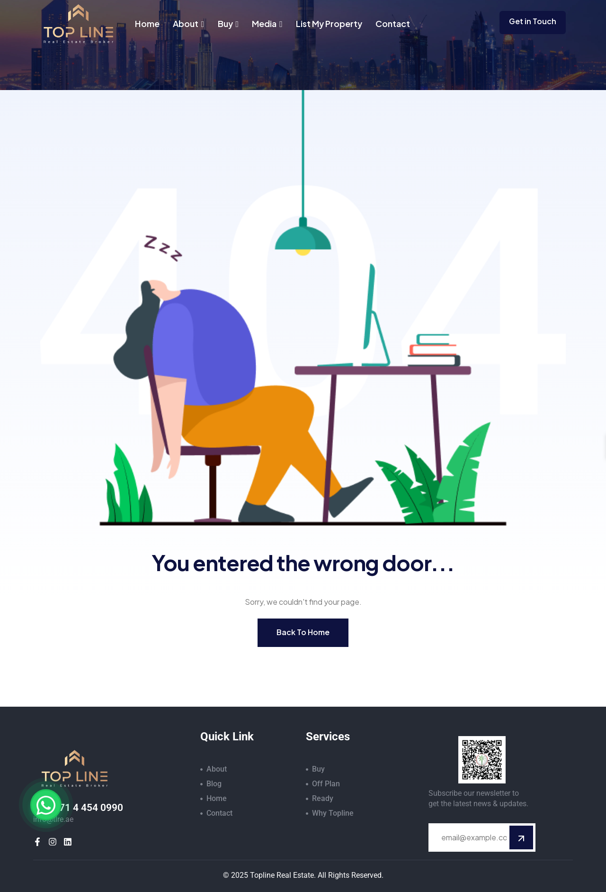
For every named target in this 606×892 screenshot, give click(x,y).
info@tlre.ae (53, 819)
